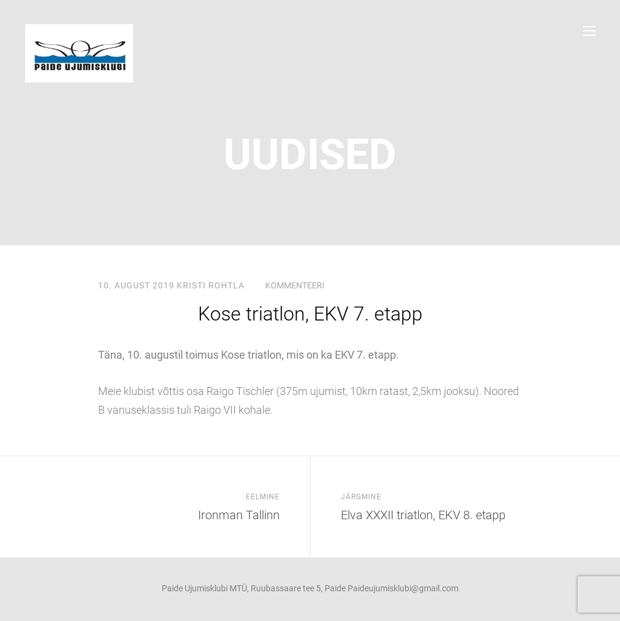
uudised (310, 154)
